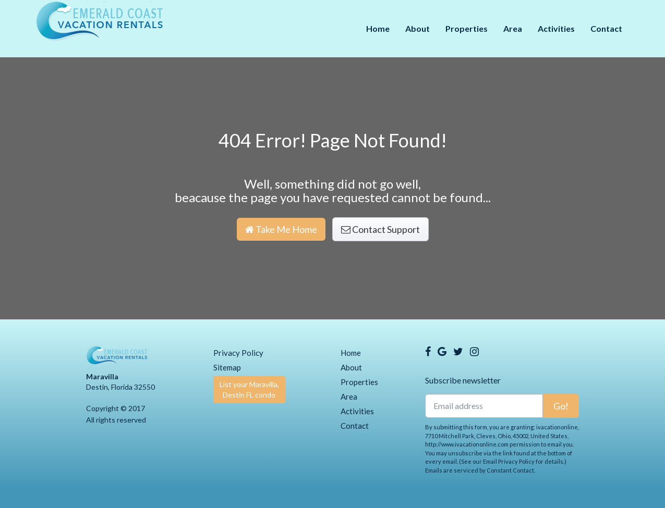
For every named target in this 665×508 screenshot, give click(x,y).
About (417, 28)
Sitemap (227, 367)
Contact (606, 28)
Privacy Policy (238, 352)
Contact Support (380, 229)
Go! (561, 406)
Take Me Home (281, 229)
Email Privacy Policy (509, 461)
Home (378, 28)
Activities (556, 28)
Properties (466, 28)
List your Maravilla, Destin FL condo (249, 389)
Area (512, 28)
